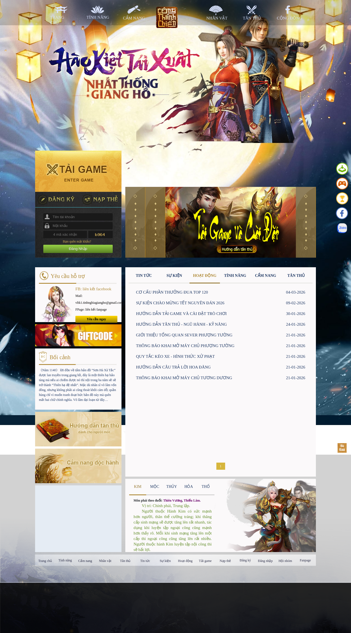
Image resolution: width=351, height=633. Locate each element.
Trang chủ (45, 561)
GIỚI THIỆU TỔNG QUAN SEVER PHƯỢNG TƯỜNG (184, 335)
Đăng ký (245, 560)
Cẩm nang (85, 561)
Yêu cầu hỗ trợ (68, 276)
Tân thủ (125, 561)
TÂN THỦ (296, 276)
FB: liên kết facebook (93, 289)
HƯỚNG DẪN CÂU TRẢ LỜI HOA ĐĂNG (173, 367)
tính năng (98, 17)
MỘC (154, 487)
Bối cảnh (60, 357)
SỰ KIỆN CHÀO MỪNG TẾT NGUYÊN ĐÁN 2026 (180, 303)
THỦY (171, 487)
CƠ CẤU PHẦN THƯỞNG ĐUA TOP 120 (172, 292)
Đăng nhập (265, 561)
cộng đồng (289, 18)
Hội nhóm (285, 561)
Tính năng (65, 560)
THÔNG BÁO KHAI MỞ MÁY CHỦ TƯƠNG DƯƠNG (184, 378)
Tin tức (145, 561)
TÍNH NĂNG (235, 276)
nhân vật (217, 18)
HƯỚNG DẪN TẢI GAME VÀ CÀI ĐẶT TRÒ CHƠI (181, 313)
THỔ (206, 487)
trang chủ (57, 20)
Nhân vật (105, 561)
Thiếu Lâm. (192, 500)
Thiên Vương (172, 500)
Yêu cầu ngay (96, 319)
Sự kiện (165, 561)
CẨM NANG (265, 276)
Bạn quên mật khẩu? (77, 241)
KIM (137, 487)
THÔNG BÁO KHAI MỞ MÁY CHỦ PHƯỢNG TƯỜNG (185, 346)
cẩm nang (134, 18)
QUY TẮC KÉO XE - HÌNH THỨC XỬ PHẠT (175, 356)
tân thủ (252, 18)
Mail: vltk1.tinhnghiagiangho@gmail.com (96, 299)
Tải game (205, 561)
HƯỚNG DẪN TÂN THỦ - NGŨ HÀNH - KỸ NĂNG (181, 324)
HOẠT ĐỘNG (204, 276)
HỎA (188, 487)
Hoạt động (185, 561)
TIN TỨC (144, 276)
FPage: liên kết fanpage (91, 309)
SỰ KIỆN (174, 276)
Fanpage (305, 560)
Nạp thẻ (225, 561)
